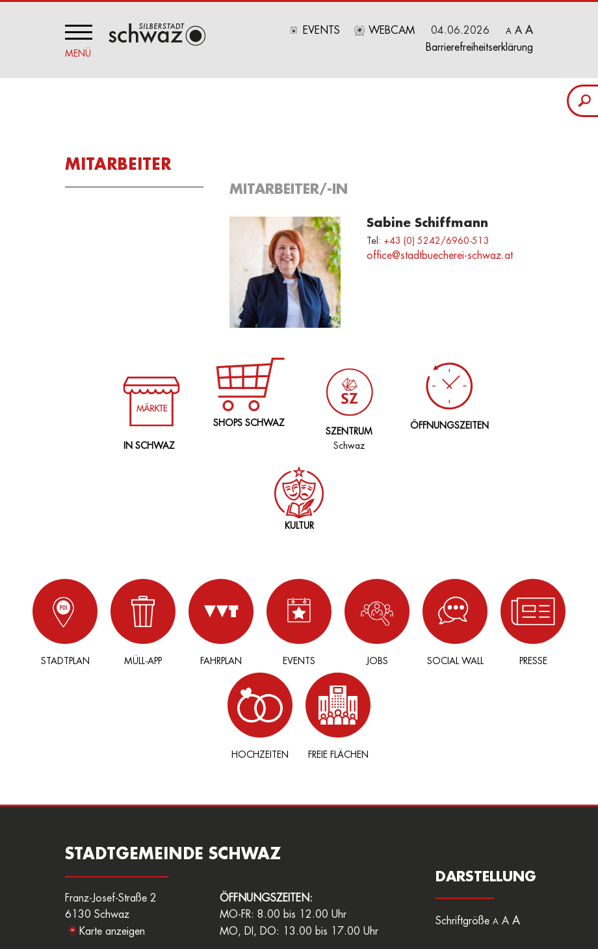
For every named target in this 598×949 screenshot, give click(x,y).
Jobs (305, 619)
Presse (435, 619)
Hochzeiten (500, 619)
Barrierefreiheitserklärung (479, 47)
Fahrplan (175, 619)
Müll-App (110, 619)
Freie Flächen (565, 619)
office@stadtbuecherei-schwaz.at (440, 252)
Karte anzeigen (112, 834)
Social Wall (370, 619)
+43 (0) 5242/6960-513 (436, 236)
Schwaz (347, 395)
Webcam (392, 30)
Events (321, 30)
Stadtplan (45, 619)
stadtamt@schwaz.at (141, 892)
